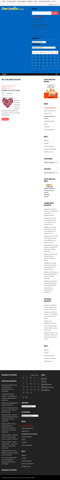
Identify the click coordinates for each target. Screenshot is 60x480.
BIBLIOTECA (35, 22)
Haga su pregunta (22, 1)
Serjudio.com (14, 477)
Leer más (5, 119)
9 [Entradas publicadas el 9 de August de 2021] (37, 58)
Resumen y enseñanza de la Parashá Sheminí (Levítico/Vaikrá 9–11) (50, 307)
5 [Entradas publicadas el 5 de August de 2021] (48, 55)
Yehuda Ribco (9, 93)
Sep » (36, 72)
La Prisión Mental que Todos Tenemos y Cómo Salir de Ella (51, 328)
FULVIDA (34, 30)
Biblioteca (30, 1)
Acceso (53, 1)
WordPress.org (48, 152)
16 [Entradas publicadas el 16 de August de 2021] (37, 61)
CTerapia (4, 86)
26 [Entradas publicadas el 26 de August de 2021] (49, 64)
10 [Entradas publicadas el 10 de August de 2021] (41, 58)
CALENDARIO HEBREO (38, 27)
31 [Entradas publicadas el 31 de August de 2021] (41, 67)
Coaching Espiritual (11, 1)
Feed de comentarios (50, 149)
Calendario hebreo (49, 121)
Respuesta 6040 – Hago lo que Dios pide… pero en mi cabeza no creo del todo (9, 444)
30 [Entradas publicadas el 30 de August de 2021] (37, 67)
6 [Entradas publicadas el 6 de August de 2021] (52, 55)
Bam (33, 477)
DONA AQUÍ (50, 97)
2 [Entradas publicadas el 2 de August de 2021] (37, 55)
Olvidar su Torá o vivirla (11, 90)
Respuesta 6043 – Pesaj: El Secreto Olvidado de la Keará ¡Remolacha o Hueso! (10, 417)
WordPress (28, 477)
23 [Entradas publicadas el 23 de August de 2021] (37, 64)
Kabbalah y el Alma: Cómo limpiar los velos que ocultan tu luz (10, 453)
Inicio (3, 1)
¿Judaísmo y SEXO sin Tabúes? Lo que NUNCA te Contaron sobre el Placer (9, 396)
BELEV (34, 33)
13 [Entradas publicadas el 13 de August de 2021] (52, 58)
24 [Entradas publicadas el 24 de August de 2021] (41, 64)
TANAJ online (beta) (37, 19)
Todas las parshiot (37, 36)
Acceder (46, 143)
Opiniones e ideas (6, 88)
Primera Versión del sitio (44, 1)
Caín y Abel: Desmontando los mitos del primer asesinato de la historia (9, 460)
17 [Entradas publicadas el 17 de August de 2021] (41, 61)
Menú (4, 74)
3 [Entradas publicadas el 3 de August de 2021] (30, 381)
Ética (13, 86)
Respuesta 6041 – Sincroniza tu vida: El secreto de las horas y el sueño (10, 437)
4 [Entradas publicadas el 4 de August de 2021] (44, 55)
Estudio (9, 86)
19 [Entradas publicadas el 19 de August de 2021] (49, 61)
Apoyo (35, 1)
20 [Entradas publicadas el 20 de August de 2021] (52, 61)
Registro (46, 140)
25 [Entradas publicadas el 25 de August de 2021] (45, 64)
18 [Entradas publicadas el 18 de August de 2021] (45, 61)
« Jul (33, 72)
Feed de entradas (49, 146)
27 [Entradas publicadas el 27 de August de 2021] (52, 64)
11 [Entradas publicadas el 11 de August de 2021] (45, 58)
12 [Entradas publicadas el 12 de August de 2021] (49, 58)
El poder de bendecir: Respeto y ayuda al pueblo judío (50, 283)
